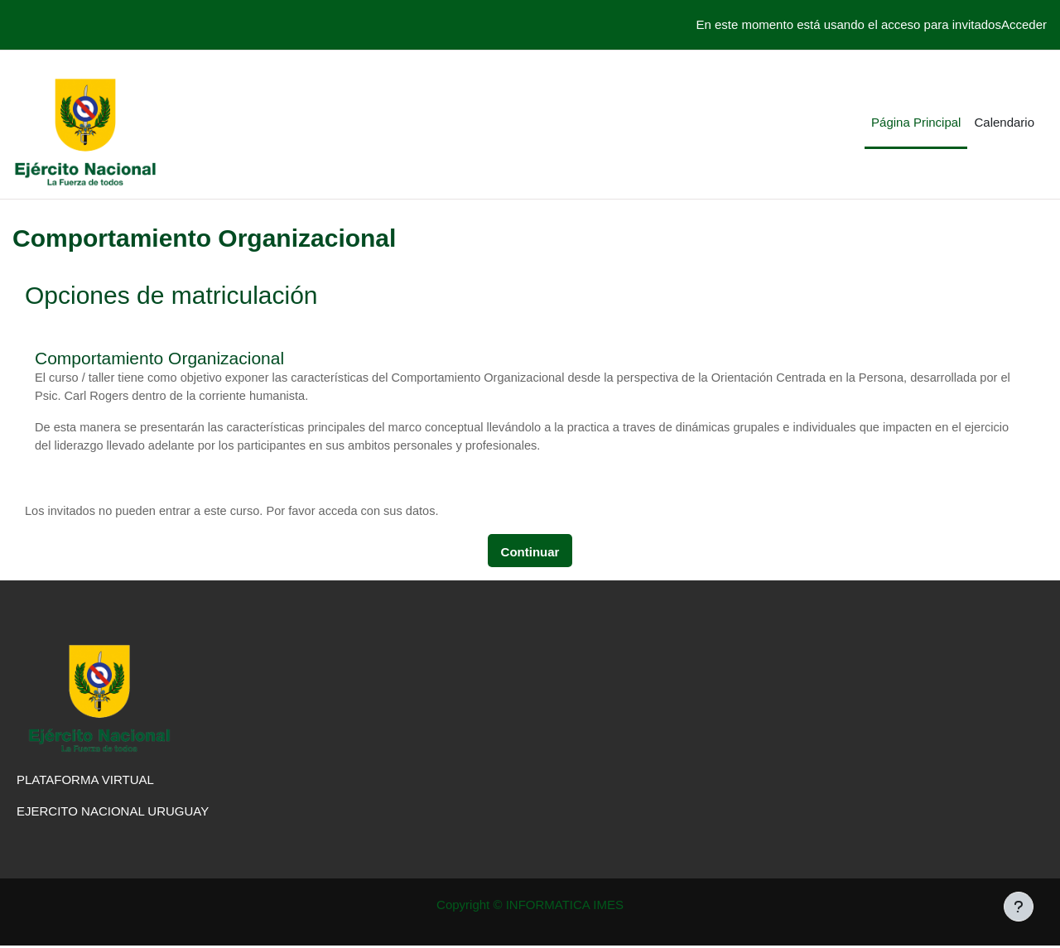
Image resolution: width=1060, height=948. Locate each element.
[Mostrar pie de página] (1019, 907)
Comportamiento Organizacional (159, 358)
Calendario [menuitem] (1004, 122)
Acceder (1024, 24)
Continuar (530, 554)
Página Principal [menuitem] (916, 122)
